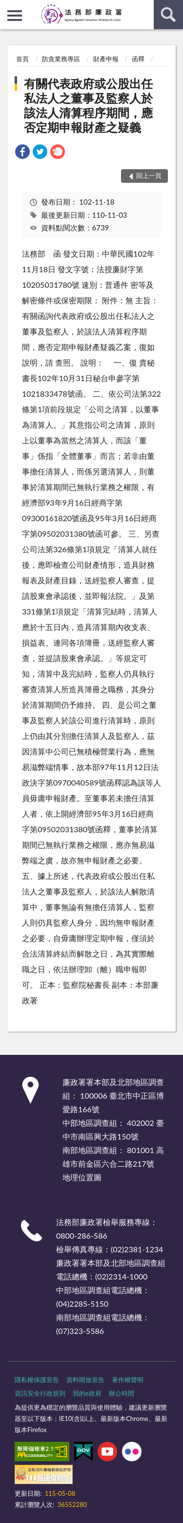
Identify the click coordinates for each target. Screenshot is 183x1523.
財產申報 (106, 59)
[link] (22, 152)
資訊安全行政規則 (40, 1393)
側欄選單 (14, 15)
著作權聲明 (127, 1379)
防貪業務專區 (61, 59)
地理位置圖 (82, 1177)
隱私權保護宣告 (37, 1379)
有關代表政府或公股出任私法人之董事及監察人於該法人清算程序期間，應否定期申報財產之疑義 (88, 105)
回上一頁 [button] (149, 175)
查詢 (168, 14)
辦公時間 (121, 1393)
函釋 (138, 59)
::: (7, 7)
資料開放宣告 (85, 1379)
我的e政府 (87, 1393)
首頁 (22, 59)
